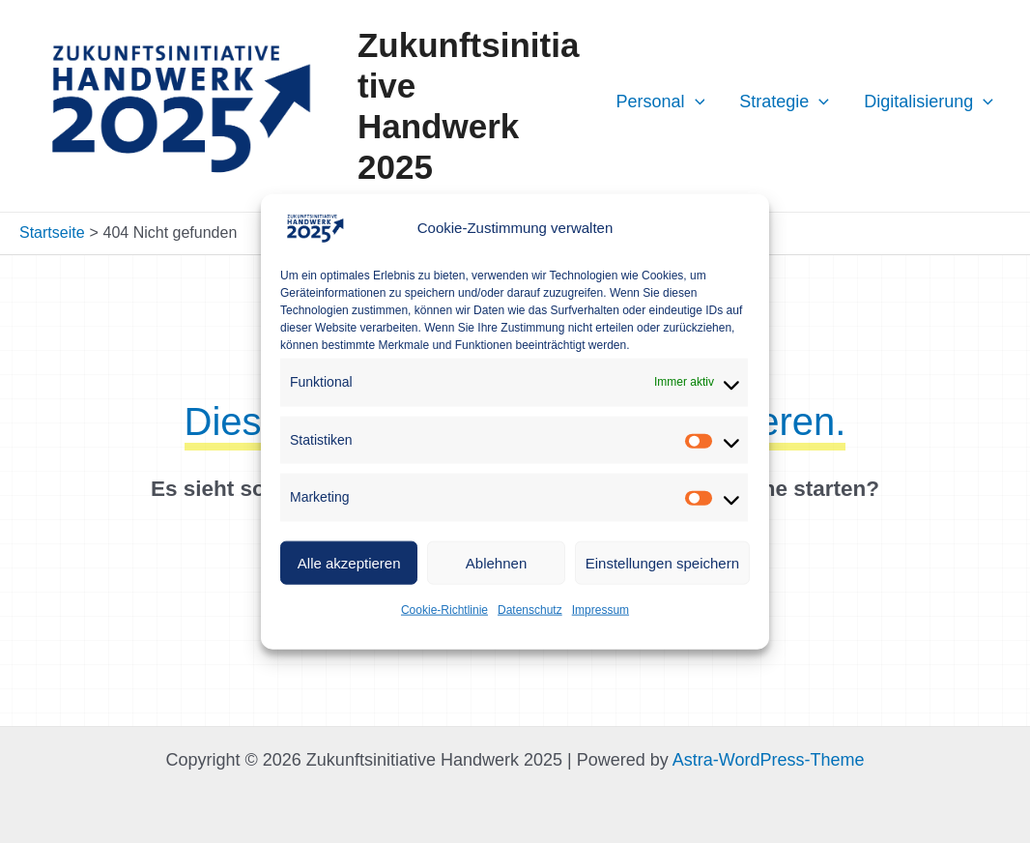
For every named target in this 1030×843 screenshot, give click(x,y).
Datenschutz (530, 610)
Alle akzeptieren (349, 562)
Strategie (784, 101)
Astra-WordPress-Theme (768, 760)
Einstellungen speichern (662, 562)
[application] (695, 101)
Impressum (600, 610)
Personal (659, 101)
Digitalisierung (928, 101)
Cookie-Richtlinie (444, 610)
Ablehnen (496, 562)
